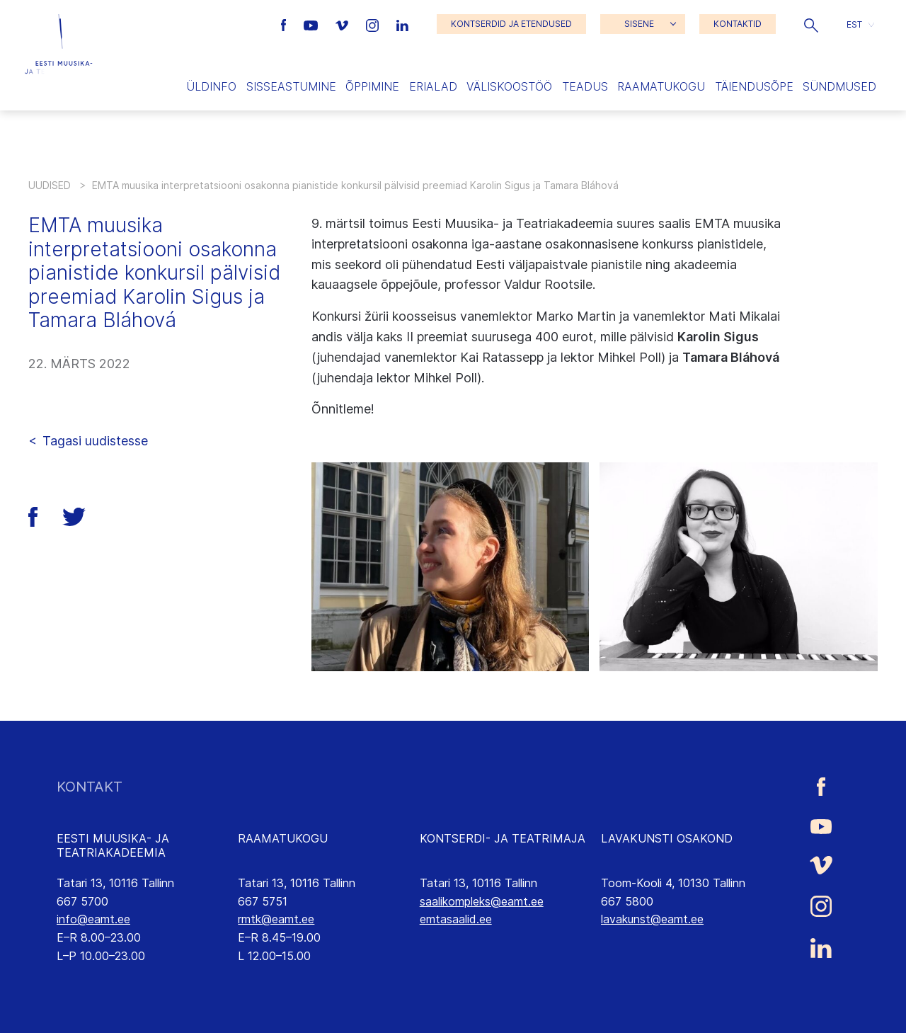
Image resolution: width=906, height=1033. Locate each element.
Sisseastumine (291, 86)
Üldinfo (211, 86)
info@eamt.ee (93, 919)
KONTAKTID (737, 23)
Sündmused (839, 86)
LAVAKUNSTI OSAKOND (667, 838)
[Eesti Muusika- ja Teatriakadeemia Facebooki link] (285, 24)
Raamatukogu (661, 86)
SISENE (639, 23)
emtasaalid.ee (456, 919)
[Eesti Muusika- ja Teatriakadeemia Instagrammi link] (374, 24)
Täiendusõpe (754, 86)
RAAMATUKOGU (283, 838)
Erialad (433, 86)
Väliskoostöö (509, 86)
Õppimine (372, 86)
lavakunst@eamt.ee (652, 919)
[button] (811, 24)
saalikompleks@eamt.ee (482, 901)
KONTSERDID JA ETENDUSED (511, 23)
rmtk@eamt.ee (276, 919)
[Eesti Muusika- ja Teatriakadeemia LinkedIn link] (402, 24)
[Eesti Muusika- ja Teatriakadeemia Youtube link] (312, 24)
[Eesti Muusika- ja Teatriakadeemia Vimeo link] (343, 24)
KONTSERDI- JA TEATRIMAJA (502, 838)
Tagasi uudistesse (95, 440)
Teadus (585, 86)
